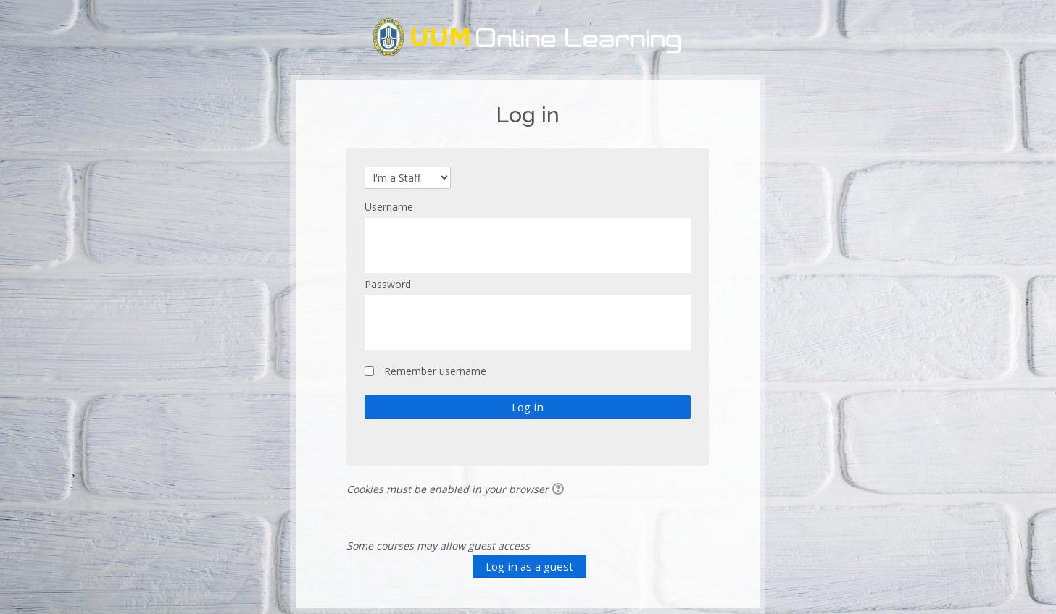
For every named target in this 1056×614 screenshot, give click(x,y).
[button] (560, 490)
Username (389, 207)
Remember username (435, 371)
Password (388, 284)
